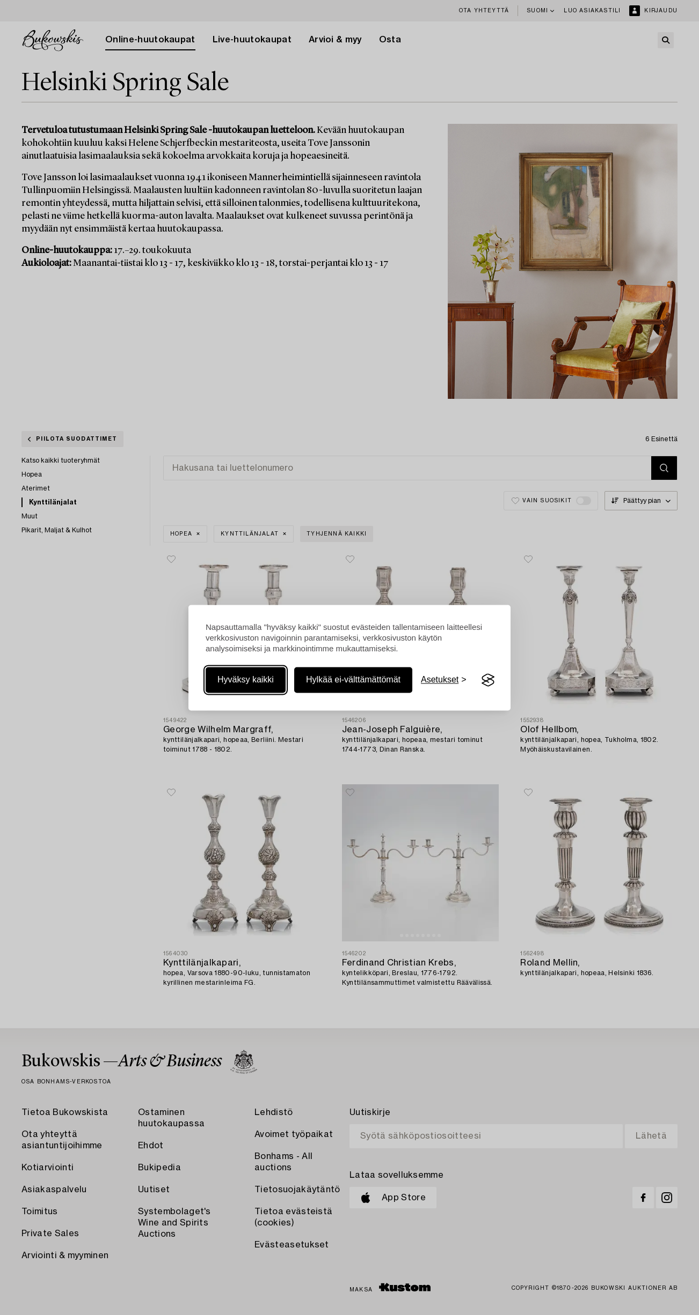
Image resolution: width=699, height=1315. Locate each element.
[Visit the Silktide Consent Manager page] (488, 680)
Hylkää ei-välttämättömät (353, 680)
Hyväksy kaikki (245, 680)
